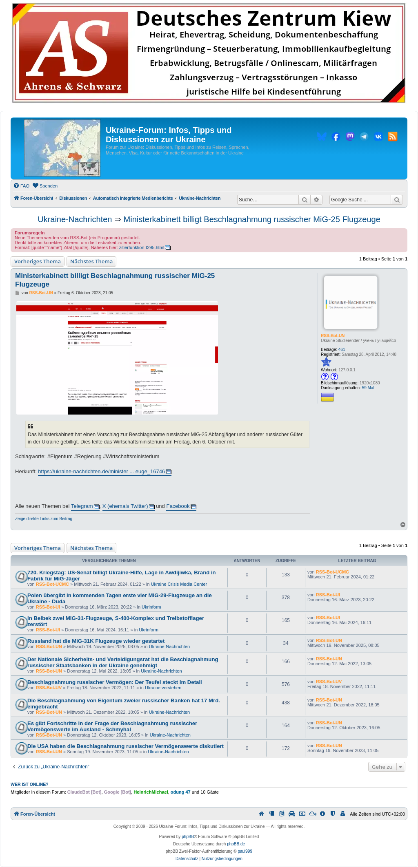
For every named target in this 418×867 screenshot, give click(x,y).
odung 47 (181, 792)
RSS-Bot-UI (48, 606)
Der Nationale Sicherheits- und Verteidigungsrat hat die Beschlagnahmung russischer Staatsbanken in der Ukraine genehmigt (122, 662)
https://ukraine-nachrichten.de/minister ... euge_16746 (101, 471)
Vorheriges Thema (37, 261)
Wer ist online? (30, 784)
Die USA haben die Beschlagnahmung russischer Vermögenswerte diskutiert (125, 746)
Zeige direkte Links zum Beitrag (43, 518)
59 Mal (368, 388)
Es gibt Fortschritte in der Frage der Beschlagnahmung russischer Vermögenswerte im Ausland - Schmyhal (112, 726)
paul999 (245, 851)
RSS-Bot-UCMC (52, 584)
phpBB (188, 836)
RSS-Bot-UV (49, 687)
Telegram (82, 506)
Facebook (177, 506)
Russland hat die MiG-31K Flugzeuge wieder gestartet (96, 641)
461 (341, 349)
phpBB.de (236, 844)
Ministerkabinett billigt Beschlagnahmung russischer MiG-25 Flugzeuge (252, 219)
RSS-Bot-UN (333, 335)
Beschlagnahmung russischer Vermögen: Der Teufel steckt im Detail (114, 682)
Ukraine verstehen (163, 687)
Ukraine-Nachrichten (75, 219)
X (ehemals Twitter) (125, 506)
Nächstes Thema (91, 261)
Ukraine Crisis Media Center (179, 584)
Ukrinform (151, 606)
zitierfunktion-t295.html (142, 247)
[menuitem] (21, 186)
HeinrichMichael (150, 792)
